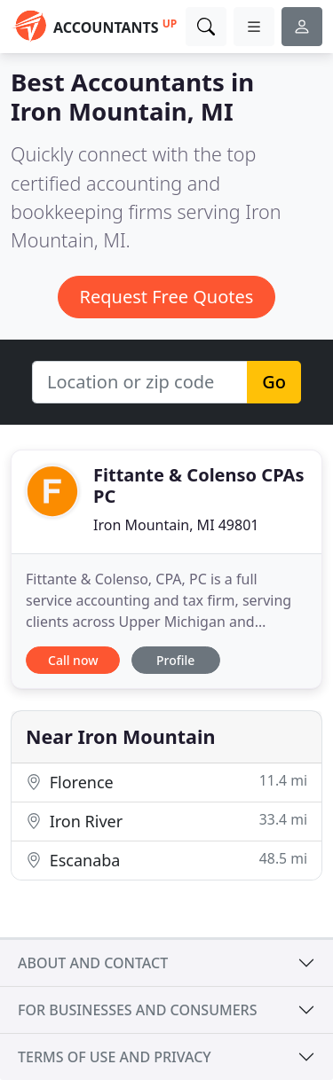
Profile (175, 660)
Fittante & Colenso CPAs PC (198, 485)
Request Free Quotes (167, 297)
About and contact (93, 963)
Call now (73, 660)
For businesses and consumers (137, 1010)
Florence (166, 782)
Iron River (166, 821)
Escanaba (166, 860)
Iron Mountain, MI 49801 (175, 525)
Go (274, 382)
